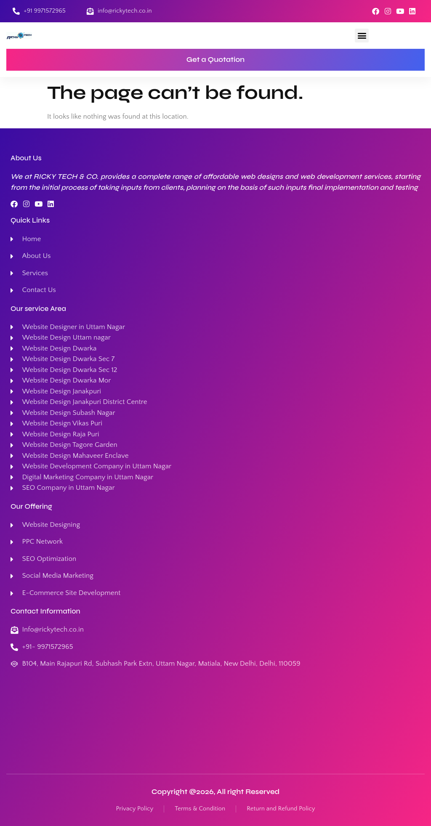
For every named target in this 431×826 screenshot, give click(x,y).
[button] (362, 35)
